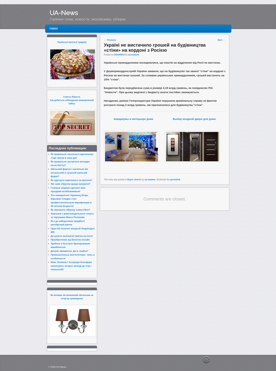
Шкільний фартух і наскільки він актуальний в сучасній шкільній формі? (69, 173)
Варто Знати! (134, 179)
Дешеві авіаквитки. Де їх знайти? (69, 251)
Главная (53, 28)
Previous (110, 40)
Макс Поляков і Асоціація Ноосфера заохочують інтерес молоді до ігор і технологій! (71, 266)
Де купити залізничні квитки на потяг (72, 236)
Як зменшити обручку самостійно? (70, 209)
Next (221, 40)
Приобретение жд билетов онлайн (70, 239)
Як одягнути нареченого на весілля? (71, 180)
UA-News (64, 12)
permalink (175, 179)
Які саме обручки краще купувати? (70, 184)
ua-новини (133, 54)
